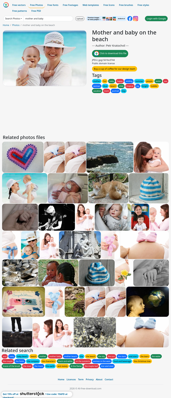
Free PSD (36, 10)
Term (81, 379)
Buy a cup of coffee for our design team (114, 68)
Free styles (143, 5)
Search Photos (12, 18)
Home (6, 25)
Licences (71, 379)
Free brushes (126, 5)
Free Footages (70, 5)
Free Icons (109, 5)
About (99, 379)
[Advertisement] (85, 113)
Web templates (91, 5)
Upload (80, 18)
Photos (15, 25)
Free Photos (36, 5)
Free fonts (52, 5)
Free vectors (19, 5)
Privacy (90, 379)
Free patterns (19, 10)
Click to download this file (110, 53)
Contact (109, 379)
